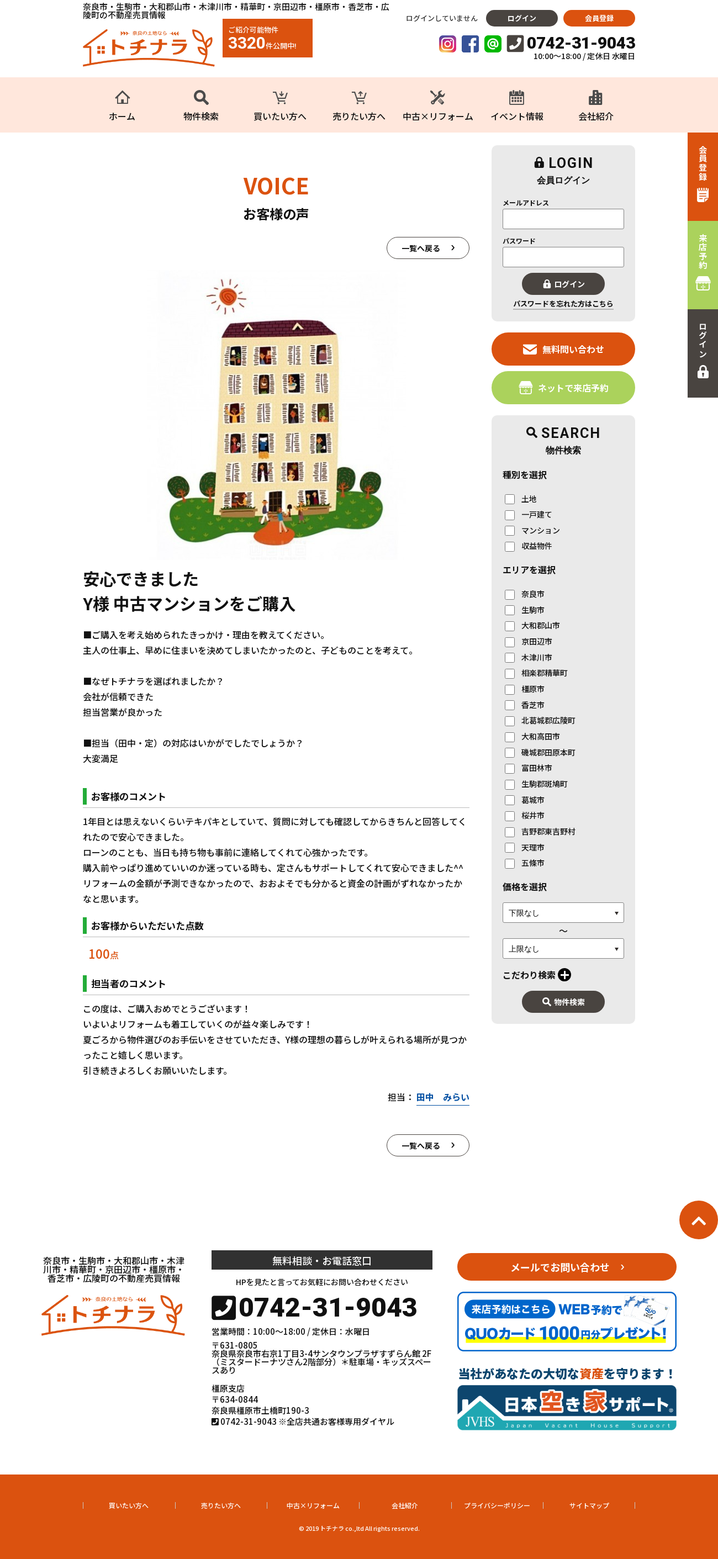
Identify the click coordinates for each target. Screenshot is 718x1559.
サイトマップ (589, 1505)
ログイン (522, 18)
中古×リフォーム (313, 1505)
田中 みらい (442, 1096)
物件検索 (563, 1001)
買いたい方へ (129, 1505)
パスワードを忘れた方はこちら (563, 303)
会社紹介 (405, 1505)
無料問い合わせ (563, 349)
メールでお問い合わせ (560, 1267)
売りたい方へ (221, 1505)
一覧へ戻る (421, 247)
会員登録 (599, 18)
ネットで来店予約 (564, 387)
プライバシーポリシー (497, 1505)
